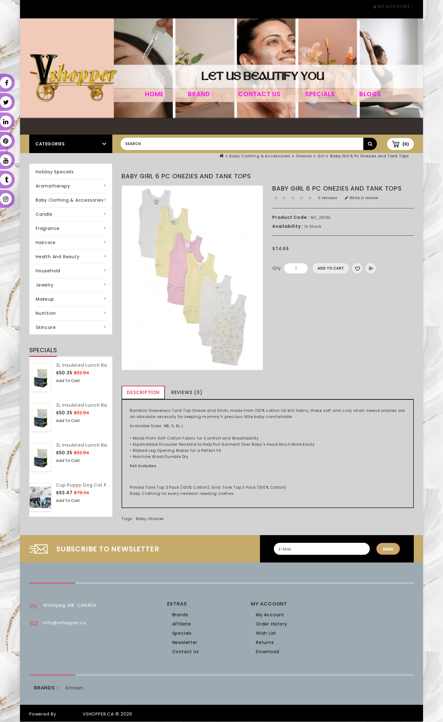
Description (143, 392)
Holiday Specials (55, 172)
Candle (44, 214)
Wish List (266, 633)
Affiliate (181, 624)
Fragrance (48, 228)
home (154, 94)
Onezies (304, 156)
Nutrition (46, 313)
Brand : (201, 94)
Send (388, 549)
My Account (270, 615)
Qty (276, 268)
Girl (321, 156)
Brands (180, 615)
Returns (265, 642)
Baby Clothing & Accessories (259, 156)
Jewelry (45, 285)
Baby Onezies (150, 518)
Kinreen (74, 688)
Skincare (46, 327)
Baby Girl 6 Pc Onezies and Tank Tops (369, 156)
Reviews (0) (187, 392)
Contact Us (259, 94)
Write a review (361, 197)
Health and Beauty (58, 257)
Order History (271, 624)
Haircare (45, 242)
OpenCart (69, 714)
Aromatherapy (53, 186)
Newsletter (185, 642)
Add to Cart (68, 381)
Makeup (45, 299)
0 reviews (327, 197)
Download (267, 652)
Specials (320, 94)
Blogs (370, 94)
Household (48, 271)
